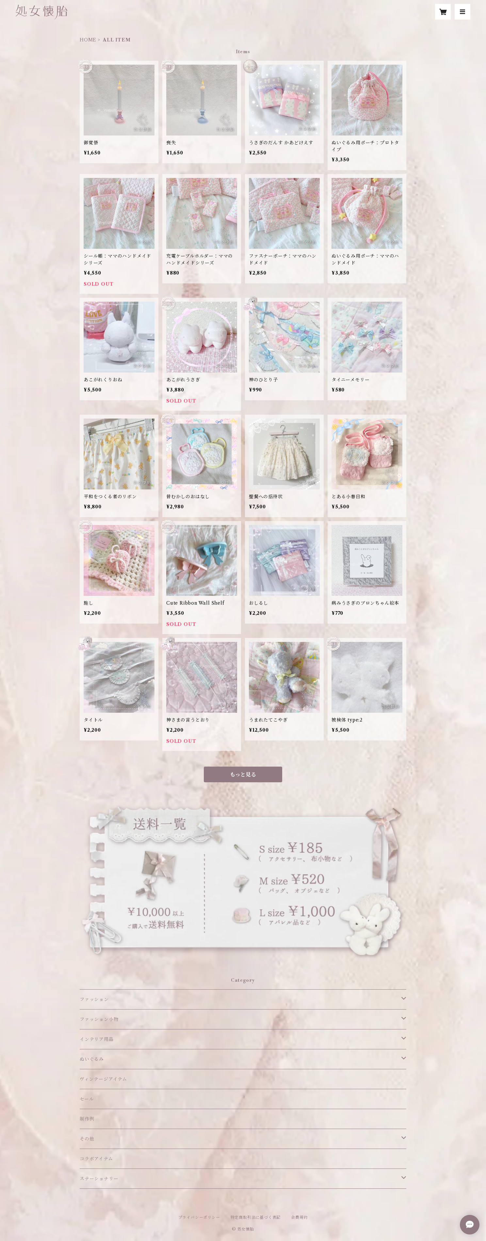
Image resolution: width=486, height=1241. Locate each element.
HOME (88, 40)
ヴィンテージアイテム (103, 1079)
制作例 (87, 1119)
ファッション (94, 999)
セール (87, 1099)
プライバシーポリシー (199, 1217)
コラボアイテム (96, 1159)
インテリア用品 (97, 1039)
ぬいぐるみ (92, 1059)
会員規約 (299, 1217)
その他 (87, 1139)
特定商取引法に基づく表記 (256, 1217)
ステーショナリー (99, 1179)
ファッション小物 (99, 1019)
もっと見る (243, 774)
